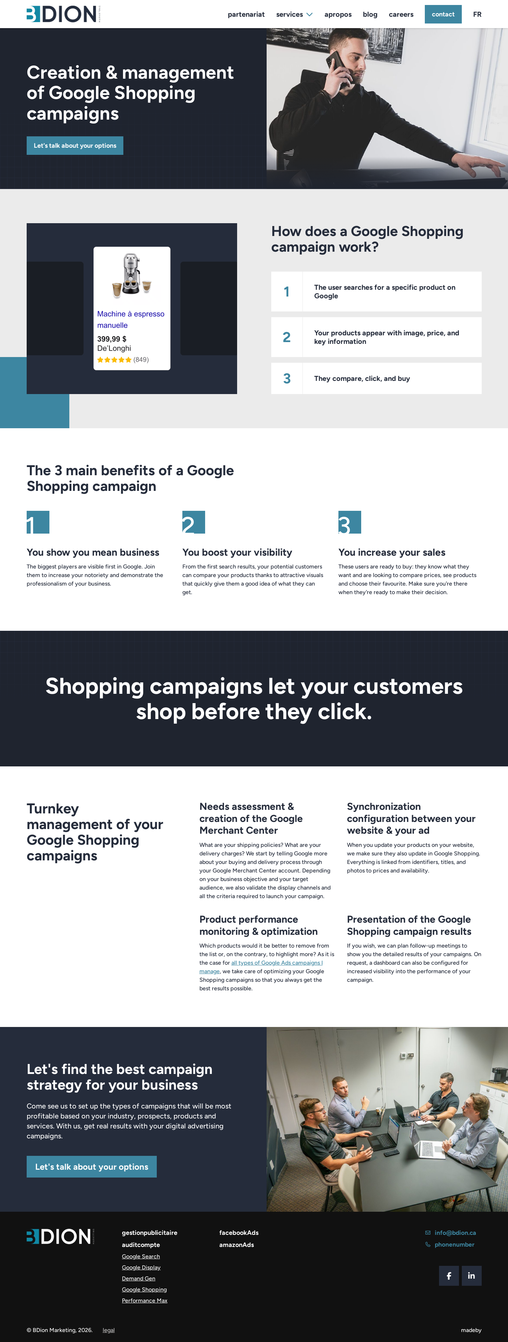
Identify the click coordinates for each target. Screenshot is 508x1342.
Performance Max (144, 1300)
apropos (338, 14)
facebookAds (238, 1233)
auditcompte (141, 1245)
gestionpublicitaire (149, 1233)
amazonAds (236, 1245)
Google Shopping (144, 1289)
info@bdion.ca (451, 1233)
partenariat (246, 14)
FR (477, 14)
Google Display (141, 1267)
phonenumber (450, 1245)
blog (370, 14)
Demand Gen (138, 1278)
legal (109, 1330)
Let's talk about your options (75, 146)
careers (401, 14)
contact (443, 14)
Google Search (141, 1256)
